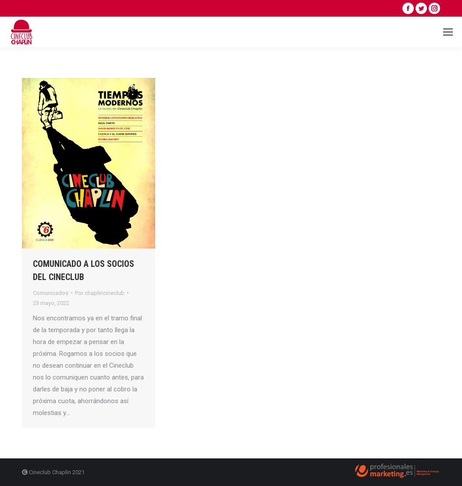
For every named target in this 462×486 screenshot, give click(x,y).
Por (99, 293)
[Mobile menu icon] (448, 32)
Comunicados (50, 293)
